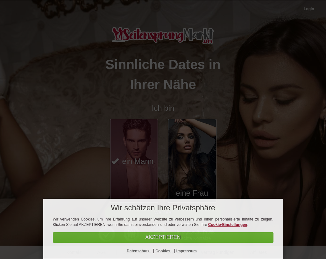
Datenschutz (139, 251)
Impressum (186, 251)
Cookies (163, 251)
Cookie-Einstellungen (227, 224)
